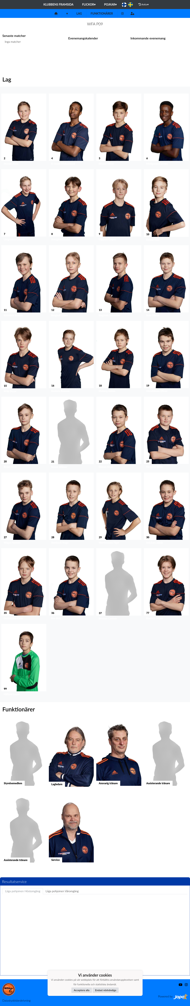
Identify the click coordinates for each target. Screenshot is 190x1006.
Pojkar (110, 4)
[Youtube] (179, 984)
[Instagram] (122, 13)
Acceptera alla (81, 990)
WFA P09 (95, 24)
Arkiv (143, 4)
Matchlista (10, 53)
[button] (24, 130)
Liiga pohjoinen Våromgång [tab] (62, 891)
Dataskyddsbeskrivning (16, 1000)
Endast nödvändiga (105, 990)
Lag (79, 13)
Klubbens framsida (58, 4)
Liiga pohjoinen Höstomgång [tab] (22, 891)
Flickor (88, 4)
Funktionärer (102, 13)
